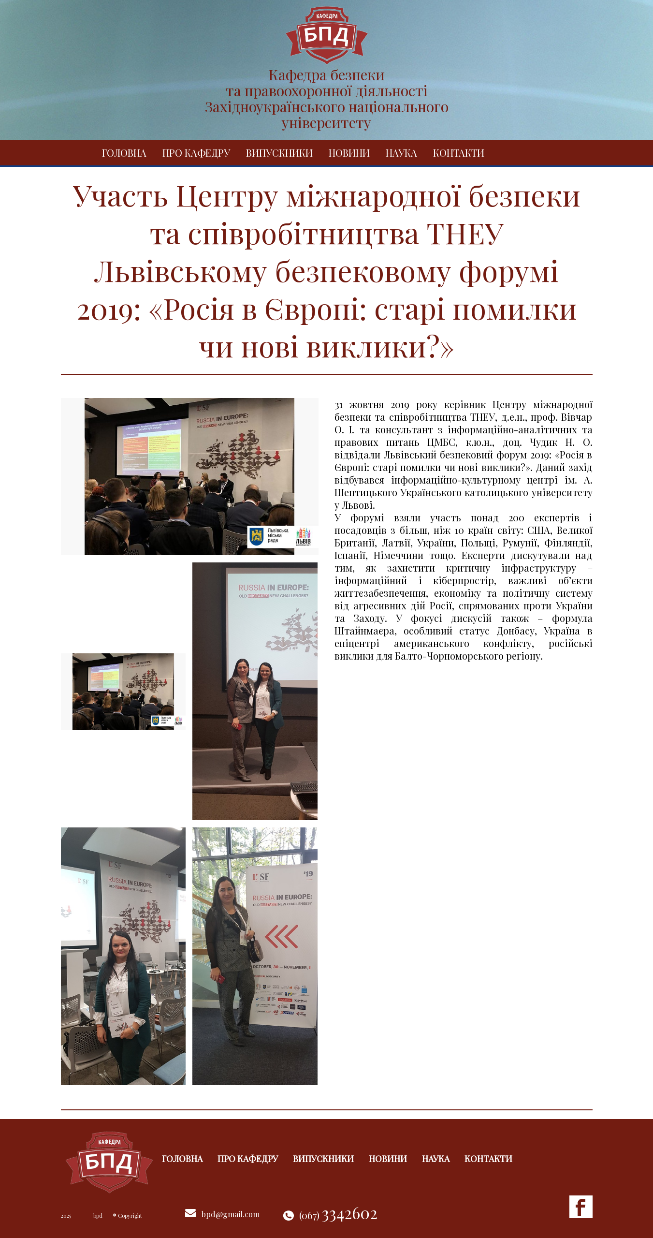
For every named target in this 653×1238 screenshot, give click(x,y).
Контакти (458, 152)
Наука (401, 152)
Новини (349, 152)
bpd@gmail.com (231, 1214)
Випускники (279, 152)
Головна (124, 152)
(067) (338, 1215)
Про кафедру (196, 152)
